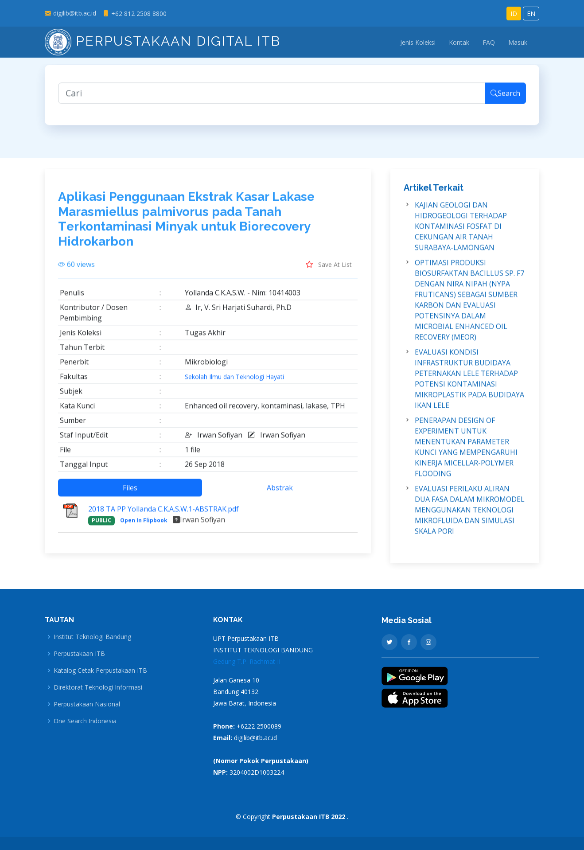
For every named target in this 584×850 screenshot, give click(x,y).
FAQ (489, 42)
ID (513, 13)
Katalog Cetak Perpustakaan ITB (100, 670)
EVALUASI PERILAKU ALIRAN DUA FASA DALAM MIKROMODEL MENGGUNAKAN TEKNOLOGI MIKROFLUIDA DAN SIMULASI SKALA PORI (470, 518)
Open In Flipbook (143, 529)
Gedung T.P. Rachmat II (246, 661)
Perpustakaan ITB (79, 654)
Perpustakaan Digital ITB (162, 41)
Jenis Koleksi (418, 42)
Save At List (329, 273)
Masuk (517, 42)
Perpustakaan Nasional (87, 704)
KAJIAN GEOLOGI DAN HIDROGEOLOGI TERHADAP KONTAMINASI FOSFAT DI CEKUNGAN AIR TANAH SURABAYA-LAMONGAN (461, 235)
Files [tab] (130, 496)
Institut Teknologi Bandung (92, 637)
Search (505, 102)
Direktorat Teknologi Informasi (98, 687)
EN (531, 13)
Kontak (459, 42)
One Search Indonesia (85, 721)
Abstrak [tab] (280, 496)
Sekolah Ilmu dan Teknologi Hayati (234, 385)
